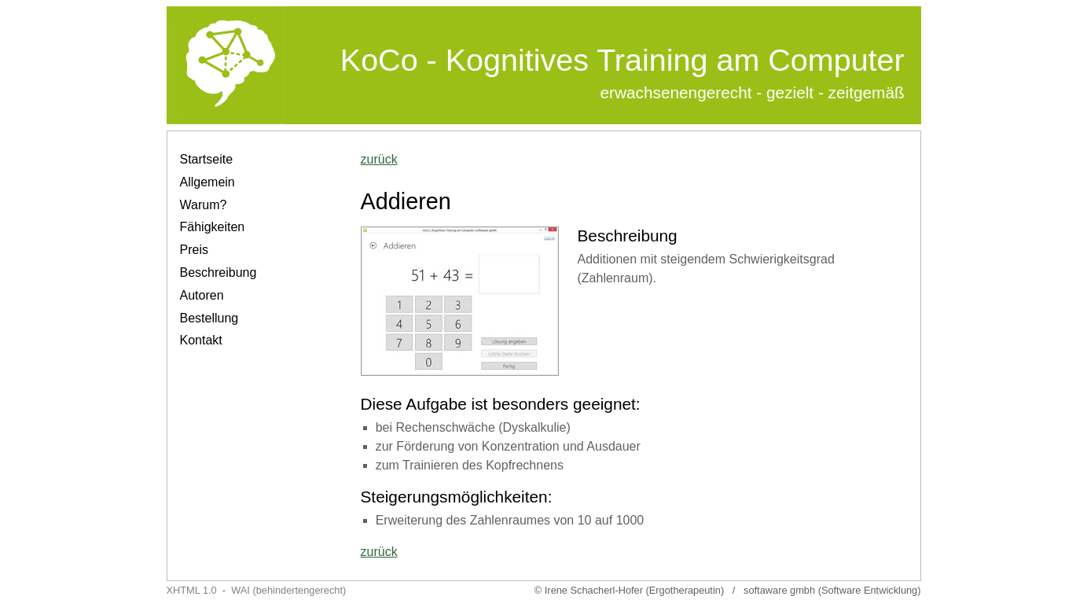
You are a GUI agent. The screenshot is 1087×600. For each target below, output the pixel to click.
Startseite (206, 159)
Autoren (202, 295)
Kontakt (201, 340)
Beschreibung (218, 272)
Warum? (203, 205)
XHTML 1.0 (192, 590)
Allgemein (207, 182)
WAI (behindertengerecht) (288, 590)
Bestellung (209, 318)
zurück (379, 159)
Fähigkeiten (212, 227)
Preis (194, 249)
